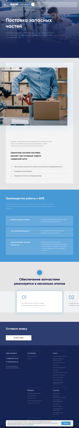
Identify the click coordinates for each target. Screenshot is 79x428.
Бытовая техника (57, 407)
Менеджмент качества (59, 375)
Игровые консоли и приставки (58, 414)
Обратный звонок (28, 4)
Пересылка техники (58, 378)
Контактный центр (57, 380)
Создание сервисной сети (60, 357)
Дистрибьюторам (32, 396)
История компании (32, 357)
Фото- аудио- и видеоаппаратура (58, 401)
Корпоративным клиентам (34, 401)
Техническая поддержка (59, 368)
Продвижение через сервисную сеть (58, 384)
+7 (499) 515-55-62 (12, 363)
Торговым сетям (32, 399)
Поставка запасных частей (60, 373)
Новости (30, 359)
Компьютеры (56, 404)
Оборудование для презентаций (58, 410)
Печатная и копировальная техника (59, 397)
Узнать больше (30, 424)
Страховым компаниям (33, 403)
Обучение (55, 370)
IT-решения (56, 366)
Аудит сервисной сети (59, 363)
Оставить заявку (19, 338)
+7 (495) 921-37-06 (12, 359)
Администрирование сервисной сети (58, 360)
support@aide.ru (11, 354)
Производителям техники (34, 394)
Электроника (56, 394)
